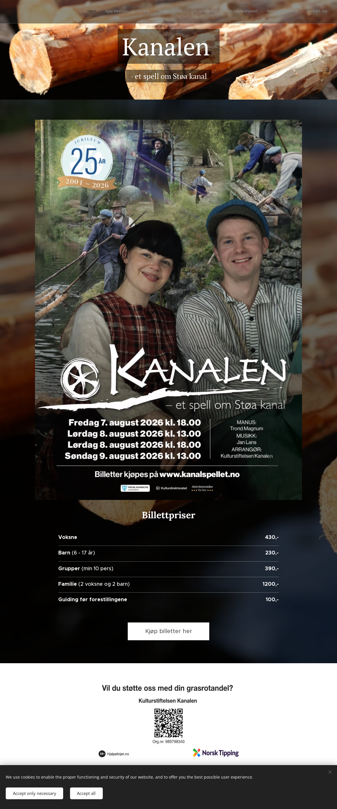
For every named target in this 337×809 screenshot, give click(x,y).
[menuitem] (264, 12)
